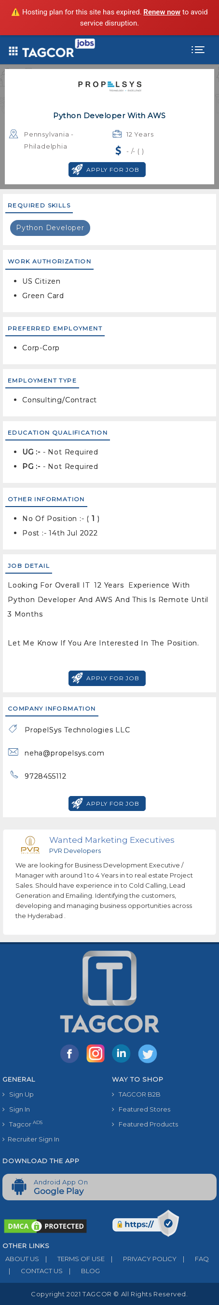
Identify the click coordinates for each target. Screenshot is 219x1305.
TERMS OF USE (72, 1259)
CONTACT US (32, 1271)
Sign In (16, 1109)
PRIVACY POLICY (141, 1259)
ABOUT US (20, 1259)
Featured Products (145, 1124)
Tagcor (22, 1124)
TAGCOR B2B (136, 1094)
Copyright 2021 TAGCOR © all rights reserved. (109, 1294)
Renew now (161, 12)
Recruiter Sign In (30, 1139)
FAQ (193, 1259)
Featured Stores (141, 1109)
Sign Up (18, 1094)
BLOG (81, 1271)
